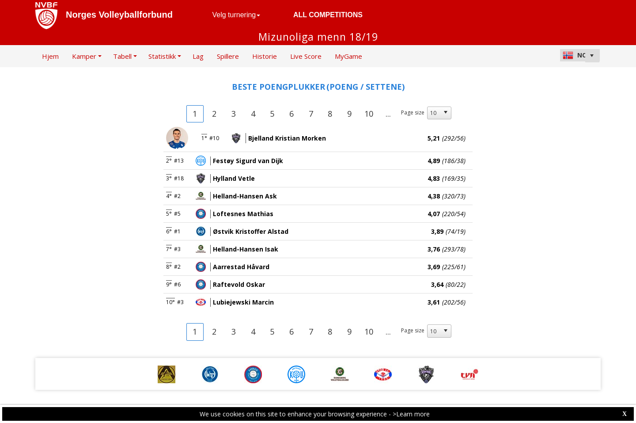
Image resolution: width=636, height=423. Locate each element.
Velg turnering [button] (236, 15)
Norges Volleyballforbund (119, 14)
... (388, 113)
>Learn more (411, 414)
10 (368, 113)
